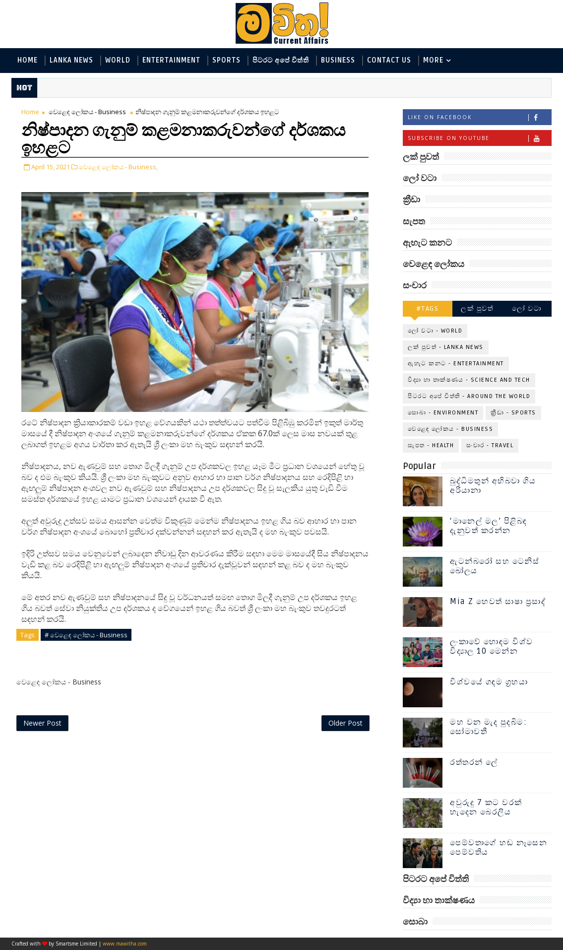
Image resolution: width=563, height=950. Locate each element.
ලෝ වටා (527, 308)
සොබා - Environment (443, 412)
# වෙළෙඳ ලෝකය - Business (86, 634)
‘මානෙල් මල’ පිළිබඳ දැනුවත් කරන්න (488, 526)
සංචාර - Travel (489, 445)
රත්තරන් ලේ (474, 762)
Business (338, 60)
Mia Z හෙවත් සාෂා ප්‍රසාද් (498, 602)
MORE (433, 60)
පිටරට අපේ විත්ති (280, 60)
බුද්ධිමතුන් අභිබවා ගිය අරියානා (493, 485)
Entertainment (171, 60)
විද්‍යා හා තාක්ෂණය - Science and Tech (469, 380)
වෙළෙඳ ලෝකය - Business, (118, 166)
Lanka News (71, 60)
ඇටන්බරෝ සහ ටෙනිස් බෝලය (494, 566)
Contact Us (389, 60)
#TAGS (428, 308)
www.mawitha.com (125, 943)
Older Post (345, 723)
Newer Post (42, 723)
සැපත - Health (431, 445)
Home (27, 60)
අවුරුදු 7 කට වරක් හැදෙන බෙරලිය (486, 807)
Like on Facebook (479, 117)
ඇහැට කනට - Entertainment (456, 363)
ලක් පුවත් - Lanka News (446, 347)
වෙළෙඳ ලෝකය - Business (87, 111)
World (117, 60)
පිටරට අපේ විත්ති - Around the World (469, 396)
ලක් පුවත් (477, 308)
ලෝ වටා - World (435, 331)
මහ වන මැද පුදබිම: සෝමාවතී (488, 727)
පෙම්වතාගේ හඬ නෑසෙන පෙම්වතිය (498, 847)
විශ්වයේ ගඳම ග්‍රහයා (489, 682)
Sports (226, 60)
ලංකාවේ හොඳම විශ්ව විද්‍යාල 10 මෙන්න (491, 646)
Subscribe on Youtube (479, 138)
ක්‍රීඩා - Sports (513, 412)
